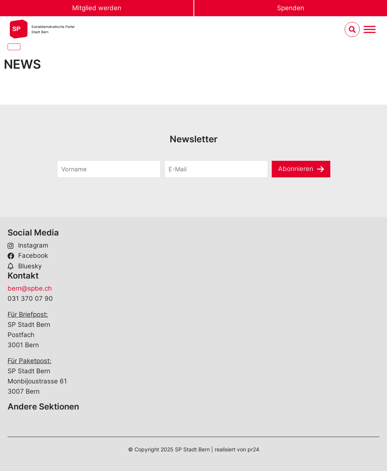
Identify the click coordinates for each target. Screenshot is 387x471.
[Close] (14, 46)
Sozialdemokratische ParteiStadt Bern (52, 29)
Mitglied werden (96, 8)
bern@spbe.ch (30, 288)
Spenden (290, 8)
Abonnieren (295, 168)
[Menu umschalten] (370, 29)
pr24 (253, 449)
